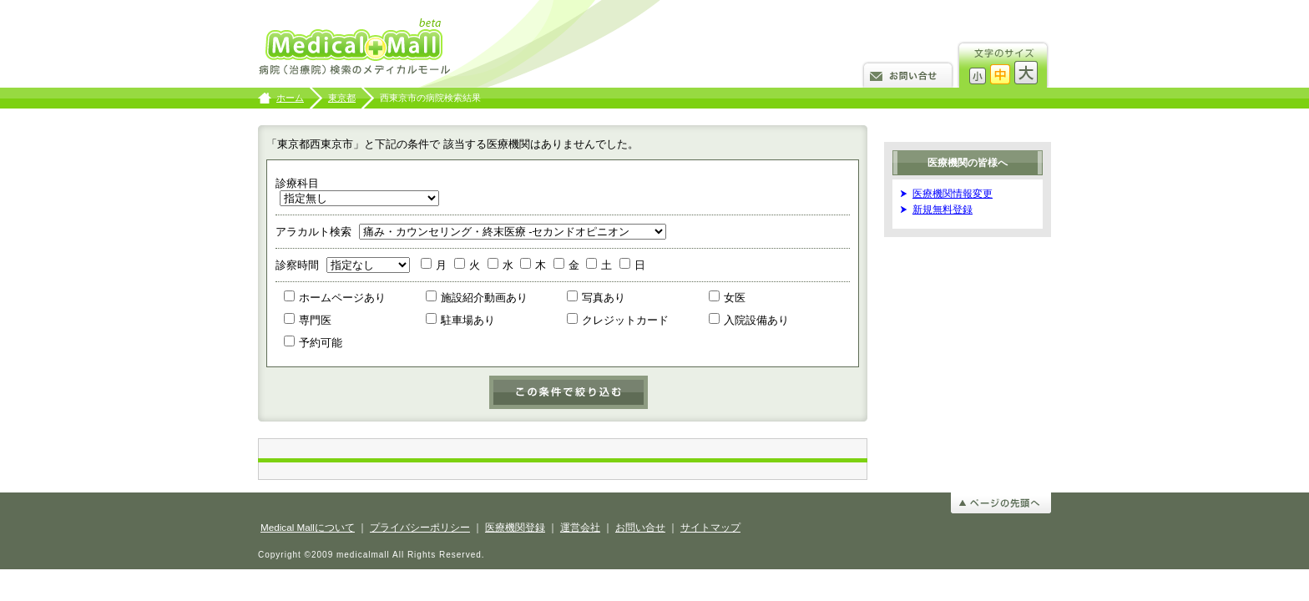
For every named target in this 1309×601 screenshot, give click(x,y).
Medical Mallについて (307, 527)
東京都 (342, 98)
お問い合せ (908, 74)
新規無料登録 (942, 209)
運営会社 (580, 527)
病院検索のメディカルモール (356, 48)
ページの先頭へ (1001, 502)
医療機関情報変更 (952, 193)
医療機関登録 (515, 527)
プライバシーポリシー (420, 527)
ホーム (290, 98)
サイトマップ (710, 527)
